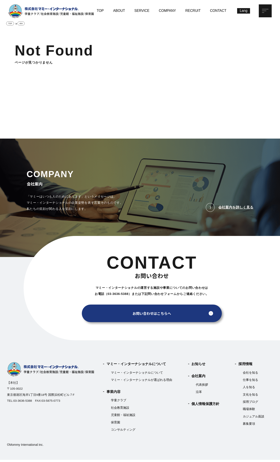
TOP (100, 10)
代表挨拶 (202, 386)
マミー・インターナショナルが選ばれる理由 (141, 382)
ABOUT (119, 10)
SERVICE (141, 10)
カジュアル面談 (253, 418)
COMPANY (167, 10)
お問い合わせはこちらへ (152, 315)
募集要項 (249, 426)
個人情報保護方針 (205, 406)
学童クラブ (118, 402)
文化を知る (250, 396)
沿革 (199, 394)
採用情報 (245, 366)
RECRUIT (193, 10)
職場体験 (249, 411)
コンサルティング (123, 431)
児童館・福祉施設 (123, 417)
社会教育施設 (120, 409)
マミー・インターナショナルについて (136, 366)
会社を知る (250, 374)
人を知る (249, 389)
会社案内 (198, 378)
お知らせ (198, 366)
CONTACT (218, 10)
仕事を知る (250, 382)
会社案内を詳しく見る (229, 209)
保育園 (115, 424)
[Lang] (243, 11)
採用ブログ (250, 403)
